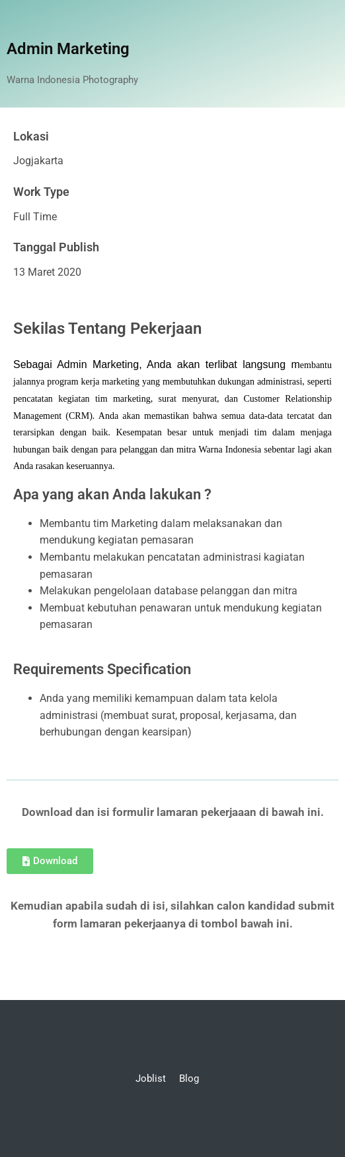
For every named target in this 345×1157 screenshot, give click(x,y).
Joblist (150, 1078)
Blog (189, 1078)
